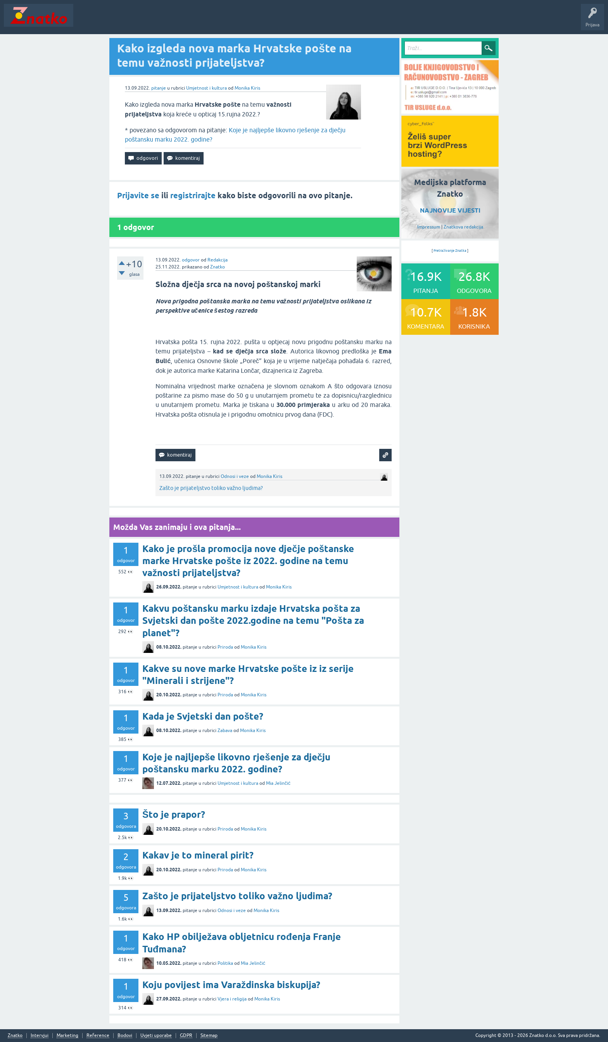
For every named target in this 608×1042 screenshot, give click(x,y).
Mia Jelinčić (278, 783)
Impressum (428, 227)
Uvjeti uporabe (156, 1035)
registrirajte (193, 195)
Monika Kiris (247, 88)
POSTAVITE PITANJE (191, 21)
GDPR (186, 1035)
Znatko (217, 267)
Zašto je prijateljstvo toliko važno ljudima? (211, 488)
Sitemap (209, 1035)
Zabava (225, 730)
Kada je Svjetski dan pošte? (202, 716)
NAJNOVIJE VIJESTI (450, 210)
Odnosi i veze (235, 476)
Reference (97, 1035)
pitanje (158, 88)
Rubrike (151, 21)
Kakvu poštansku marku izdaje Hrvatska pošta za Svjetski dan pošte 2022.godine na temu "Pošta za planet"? (253, 620)
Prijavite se (138, 195)
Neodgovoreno (119, 21)
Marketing (67, 1035)
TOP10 (249, 21)
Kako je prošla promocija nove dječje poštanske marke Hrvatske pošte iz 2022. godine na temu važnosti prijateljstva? (248, 560)
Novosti (86, 21)
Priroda (225, 647)
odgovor (191, 260)
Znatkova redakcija (463, 227)
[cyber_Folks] (450, 164)
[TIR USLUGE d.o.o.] (450, 110)
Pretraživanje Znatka (450, 251)
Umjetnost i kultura (206, 88)
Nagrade (273, 21)
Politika (225, 963)
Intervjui (39, 1035)
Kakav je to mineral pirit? (198, 855)
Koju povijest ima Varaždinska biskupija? (231, 984)
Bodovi (124, 1035)
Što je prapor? (173, 814)
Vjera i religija (232, 999)
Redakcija (217, 260)
